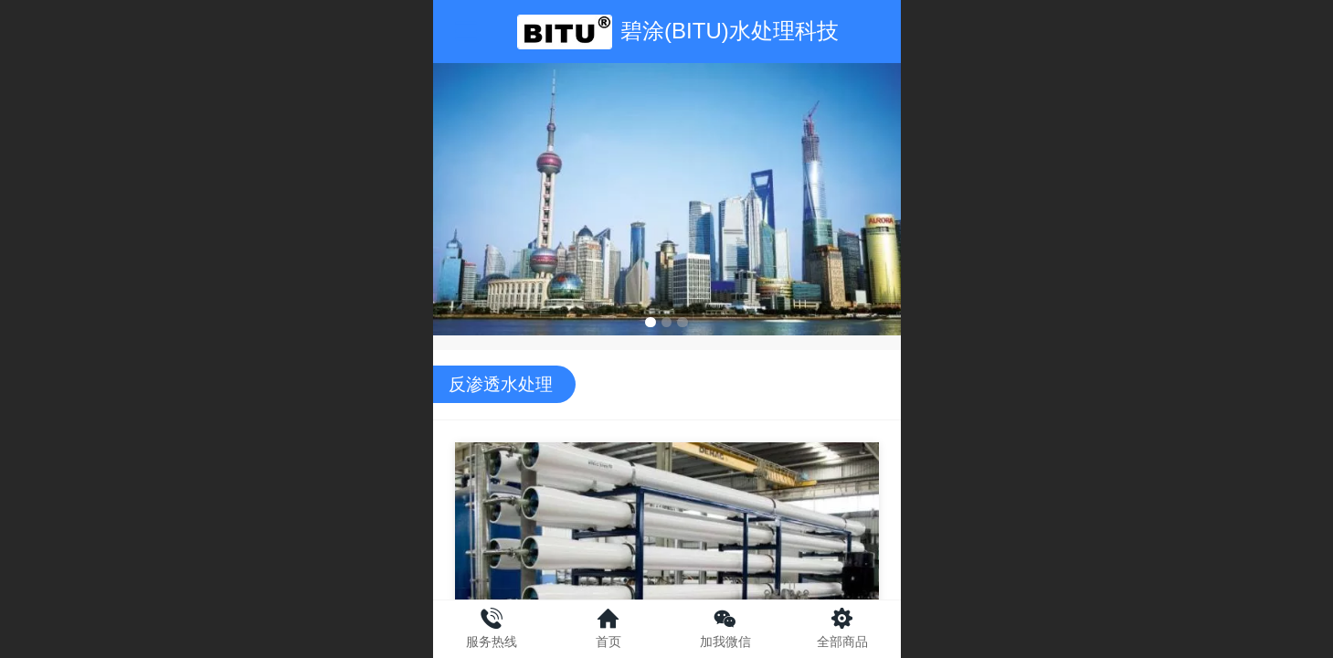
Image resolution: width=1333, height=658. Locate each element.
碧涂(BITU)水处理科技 (729, 30)
